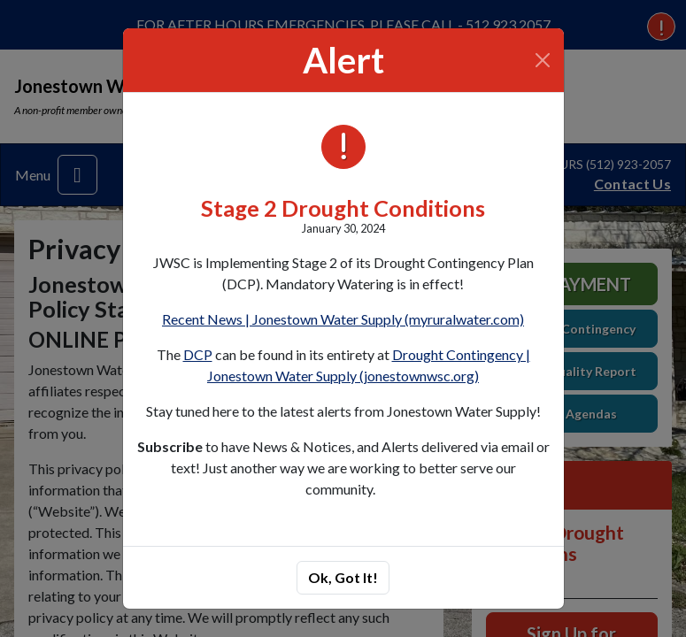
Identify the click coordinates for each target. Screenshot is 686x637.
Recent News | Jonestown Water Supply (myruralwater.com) (343, 319)
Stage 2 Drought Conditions (343, 208)
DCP (197, 354)
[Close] (542, 60)
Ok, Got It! (343, 577)
